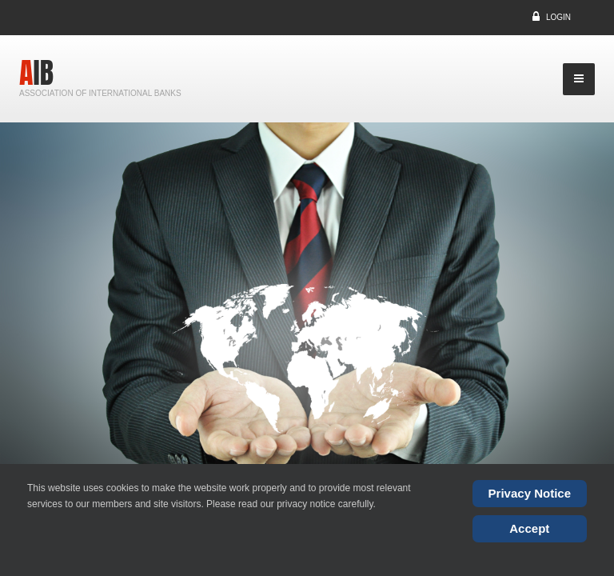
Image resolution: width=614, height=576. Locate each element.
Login (558, 17)
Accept (529, 528)
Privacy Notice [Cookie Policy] (529, 493)
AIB (36, 72)
